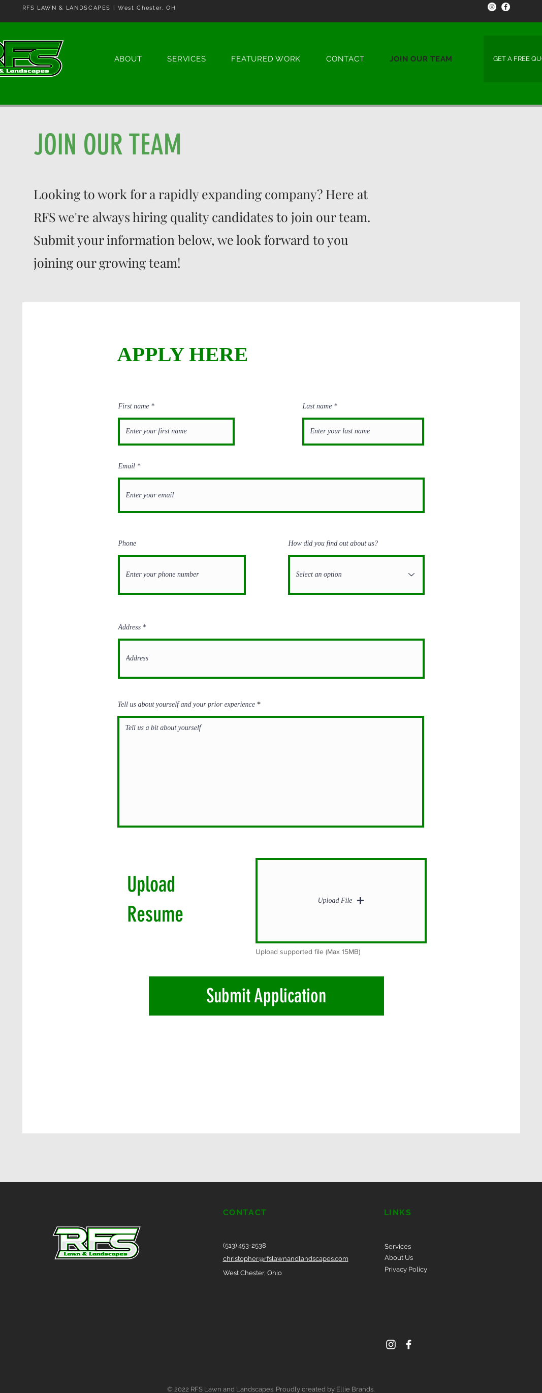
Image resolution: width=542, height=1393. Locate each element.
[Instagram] (492, 7)
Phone (127, 543)
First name (133, 406)
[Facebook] (505, 7)
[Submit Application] (266, 996)
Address (129, 627)
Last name (317, 406)
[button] (341, 900)
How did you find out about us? (333, 543)
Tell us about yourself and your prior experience (187, 704)
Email (126, 466)
